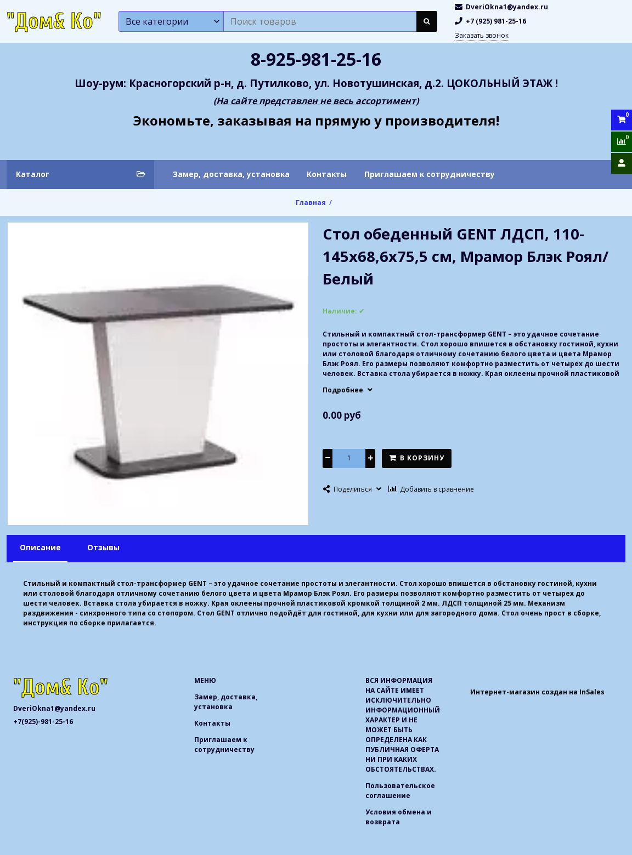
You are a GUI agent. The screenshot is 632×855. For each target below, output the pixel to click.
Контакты (327, 174)
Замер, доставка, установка (231, 174)
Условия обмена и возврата (398, 817)
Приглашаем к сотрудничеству (429, 174)
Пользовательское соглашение (400, 790)
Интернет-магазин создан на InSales (537, 692)
